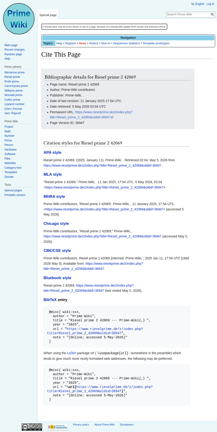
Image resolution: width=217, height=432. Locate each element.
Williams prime (13, 90)
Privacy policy (81, 424)
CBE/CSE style (57, 250)
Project (8, 126)
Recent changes (14, 49)
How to (105, 43)
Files (7, 158)
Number (9, 135)
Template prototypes (156, 43)
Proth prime (11, 81)
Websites (10, 163)
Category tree (12, 167)
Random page (13, 54)
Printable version (14, 195)
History (93, 43)
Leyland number (14, 104)
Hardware (10, 149)
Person (8, 145)
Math (7, 131)
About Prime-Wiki (104, 424)
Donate (9, 176)
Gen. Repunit (12, 113)
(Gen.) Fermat (13, 108)
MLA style (53, 174)
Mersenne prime (14, 72)
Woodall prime (13, 95)
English (199, 4)
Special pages (13, 190)
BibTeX (50, 300)
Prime (8, 140)
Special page (48, 15)
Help (59, 43)
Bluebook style (57, 278)
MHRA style (54, 196)
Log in (210, 4)
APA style (52, 152)
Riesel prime (12, 77)
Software (9, 154)
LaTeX (71, 353)
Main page (10, 45)
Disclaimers (126, 424)
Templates (10, 172)
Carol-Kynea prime (16, 86)
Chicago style (56, 223)
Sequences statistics (126, 43)
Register (70, 43)
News (82, 43)
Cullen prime (12, 99)
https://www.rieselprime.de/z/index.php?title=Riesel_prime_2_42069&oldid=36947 (103, 165)
